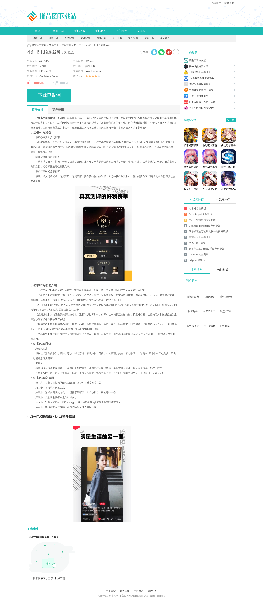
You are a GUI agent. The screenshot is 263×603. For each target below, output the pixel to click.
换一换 (230, 120)
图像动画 (101, 38)
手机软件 (100, 30)
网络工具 (53, 38)
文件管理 (133, 38)
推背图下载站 (39, 45)
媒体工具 (37, 38)
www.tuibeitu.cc (93, 71)
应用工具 (117, 38)
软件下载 (58, 30)
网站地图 (152, 591)
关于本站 (111, 591)
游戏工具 (149, 38)
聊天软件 (165, 38)
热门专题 (121, 30)
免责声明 (138, 591)
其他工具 (78, 45)
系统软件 (69, 38)
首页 (37, 30)
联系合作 (124, 591)
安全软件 (85, 38)
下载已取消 (49, 95)
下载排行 (216, 3)
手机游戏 (79, 30)
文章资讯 (142, 30)
